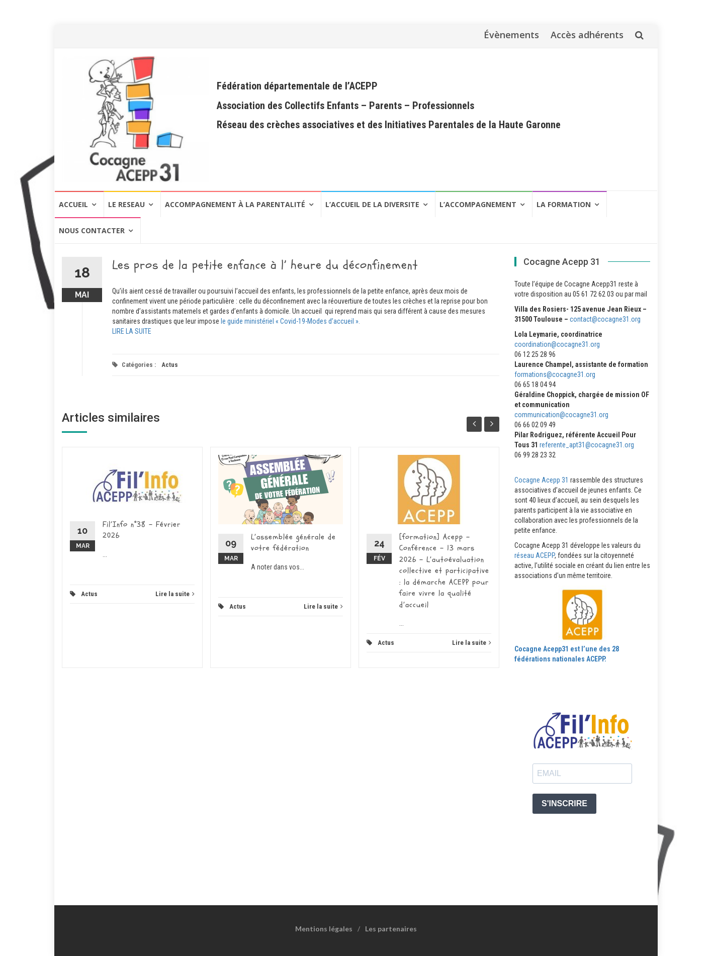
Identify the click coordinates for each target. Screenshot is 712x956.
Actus (169, 364)
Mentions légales (323, 928)
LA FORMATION (564, 204)
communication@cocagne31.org (561, 415)
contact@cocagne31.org (605, 319)
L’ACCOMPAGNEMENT (477, 204)
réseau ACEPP (534, 555)
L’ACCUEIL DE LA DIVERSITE (372, 204)
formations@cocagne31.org (554, 374)
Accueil (73, 204)
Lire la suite (175, 594)
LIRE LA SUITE (131, 331)
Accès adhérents (587, 35)
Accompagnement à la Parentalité (235, 204)
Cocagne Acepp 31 (541, 480)
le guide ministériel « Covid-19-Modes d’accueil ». (290, 321)
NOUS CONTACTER (92, 230)
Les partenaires (391, 928)
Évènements (511, 35)
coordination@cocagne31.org (557, 344)
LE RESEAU (126, 204)
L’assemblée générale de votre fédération (293, 543)
